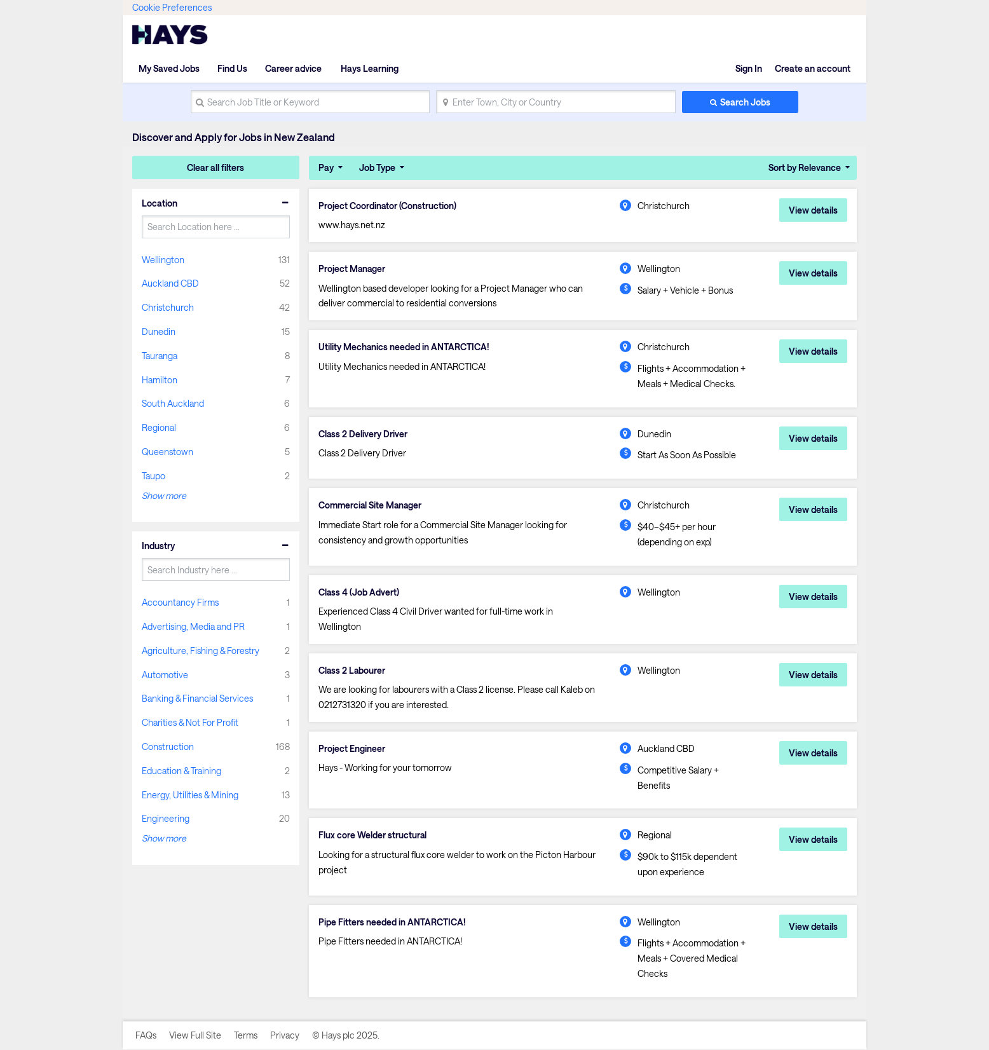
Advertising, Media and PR (193, 626)
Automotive (165, 674)
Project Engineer (351, 749)
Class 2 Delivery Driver (363, 434)
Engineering (165, 818)
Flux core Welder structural (372, 836)
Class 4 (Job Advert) (359, 592)
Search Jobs (745, 102)
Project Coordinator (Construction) (387, 206)
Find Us (232, 68)
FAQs (145, 1035)
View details (813, 210)
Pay (326, 167)
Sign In (748, 68)
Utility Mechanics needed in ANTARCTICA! (404, 348)
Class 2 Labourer (352, 671)
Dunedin (158, 331)
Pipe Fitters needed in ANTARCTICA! (392, 923)
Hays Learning (368, 68)
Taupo (153, 475)
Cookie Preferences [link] (172, 7)
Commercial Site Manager (371, 506)
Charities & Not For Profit (190, 722)
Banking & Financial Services (197, 698)
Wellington (163, 259)
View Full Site (195, 1035)
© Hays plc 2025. (345, 1035)
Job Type (377, 167)
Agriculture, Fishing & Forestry (200, 650)
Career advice (293, 68)
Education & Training (181, 770)
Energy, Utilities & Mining (190, 794)
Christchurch (168, 307)
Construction (168, 746)
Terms (245, 1035)
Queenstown (167, 451)
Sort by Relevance (804, 167)
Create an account (812, 68)
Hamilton (159, 379)
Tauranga (159, 355)
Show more (164, 495)
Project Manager (352, 269)
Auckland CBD (170, 283)
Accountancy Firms (180, 602)
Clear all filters (215, 167)
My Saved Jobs (169, 68)
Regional (159, 427)
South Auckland (173, 403)
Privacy (284, 1035)
